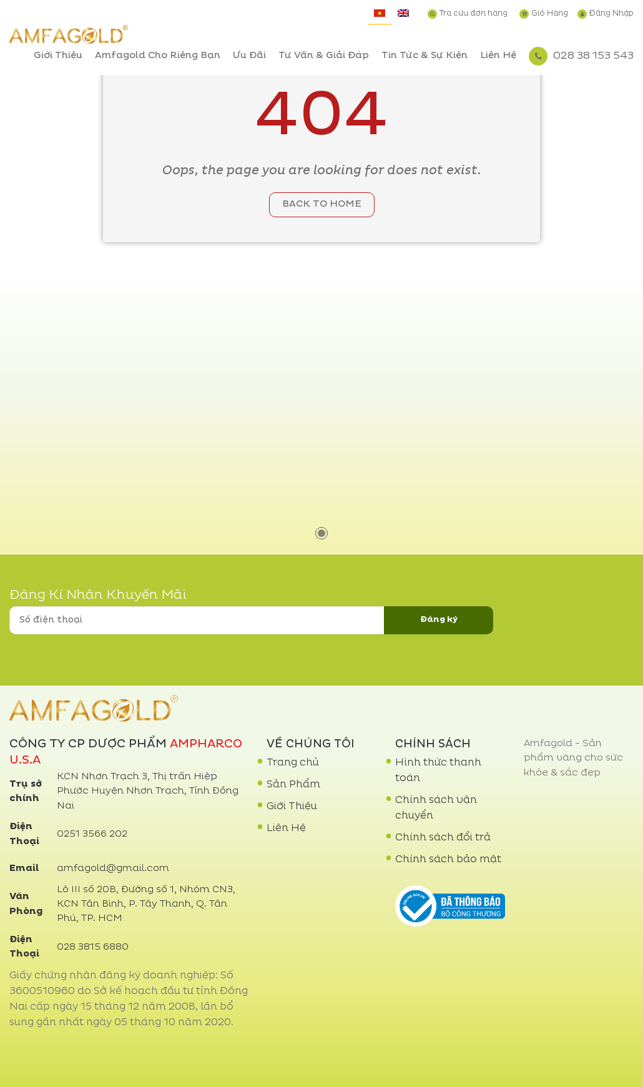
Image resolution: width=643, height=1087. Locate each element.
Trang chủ (293, 763)
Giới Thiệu (58, 56)
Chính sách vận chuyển (436, 808)
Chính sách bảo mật (448, 860)
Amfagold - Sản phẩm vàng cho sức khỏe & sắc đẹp (573, 758)
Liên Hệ (498, 56)
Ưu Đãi (249, 56)
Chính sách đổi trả (443, 838)
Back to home (321, 204)
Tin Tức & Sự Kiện (424, 56)
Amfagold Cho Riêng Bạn (157, 56)
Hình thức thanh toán (438, 771)
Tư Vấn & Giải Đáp (323, 56)
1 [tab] (321, 533)
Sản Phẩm (293, 785)
